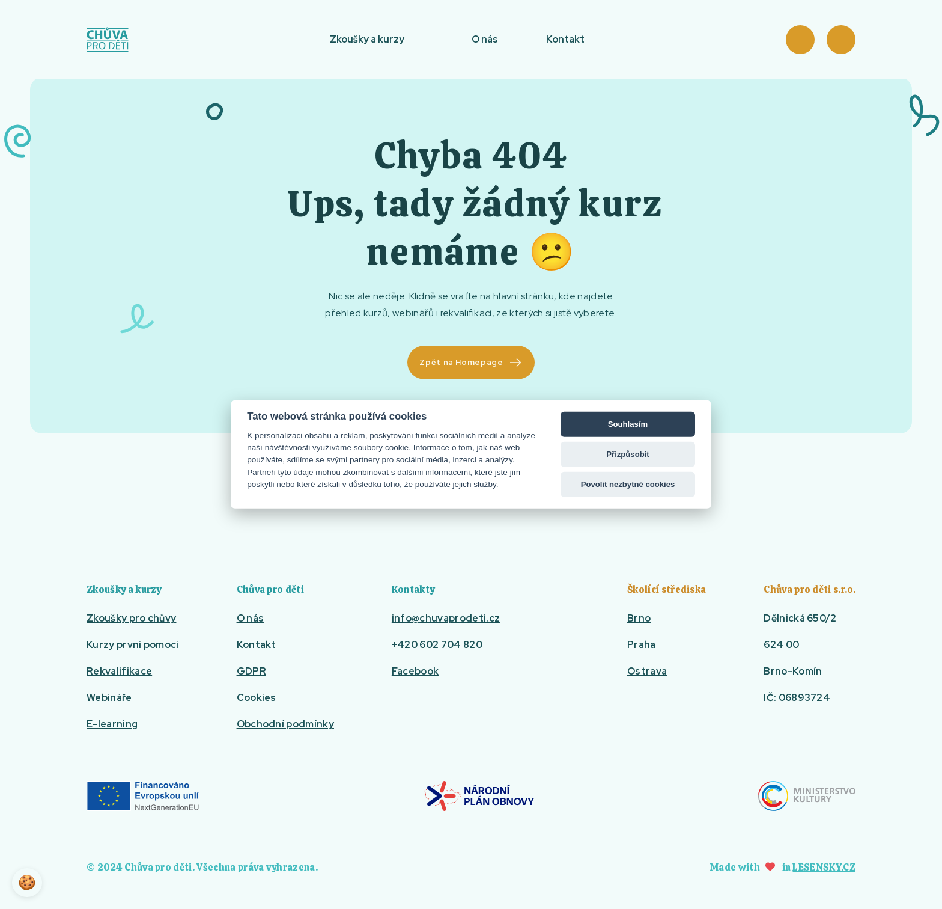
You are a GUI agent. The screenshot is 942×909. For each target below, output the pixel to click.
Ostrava (647, 671)
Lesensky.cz (823, 867)
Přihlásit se (841, 39)
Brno (639, 618)
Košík (800, 39)
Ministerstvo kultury (806, 796)
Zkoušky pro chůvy (131, 618)
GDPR (251, 671)
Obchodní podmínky (285, 724)
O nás (485, 39)
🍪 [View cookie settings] (27, 882)
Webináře (109, 697)
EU (143, 796)
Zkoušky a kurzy (367, 39)
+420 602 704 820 (437, 644)
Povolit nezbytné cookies (628, 484)
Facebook (415, 671)
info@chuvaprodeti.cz (446, 618)
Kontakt (565, 39)
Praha (641, 644)
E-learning (112, 724)
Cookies (256, 697)
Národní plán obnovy (479, 796)
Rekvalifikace (119, 671)
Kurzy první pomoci (133, 644)
